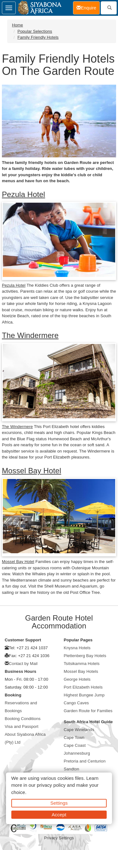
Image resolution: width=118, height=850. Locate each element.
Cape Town (74, 737)
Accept (59, 814)
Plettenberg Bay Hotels (85, 655)
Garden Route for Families (88, 710)
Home (17, 25)
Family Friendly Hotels (38, 37)
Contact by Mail (23, 663)
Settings (59, 803)
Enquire (88, 7)
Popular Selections (34, 31)
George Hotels (77, 679)
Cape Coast (75, 745)
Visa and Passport (21, 726)
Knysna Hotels (77, 647)
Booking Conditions (23, 718)
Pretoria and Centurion (85, 761)
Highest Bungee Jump (84, 695)
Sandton (71, 769)
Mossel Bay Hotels (81, 671)
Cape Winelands (79, 729)
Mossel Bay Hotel (31, 470)
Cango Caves (76, 703)
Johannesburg (77, 753)
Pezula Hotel (23, 194)
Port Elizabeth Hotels (83, 687)
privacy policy (51, 785)
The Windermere (30, 335)
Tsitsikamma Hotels (82, 663)
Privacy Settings (59, 838)
